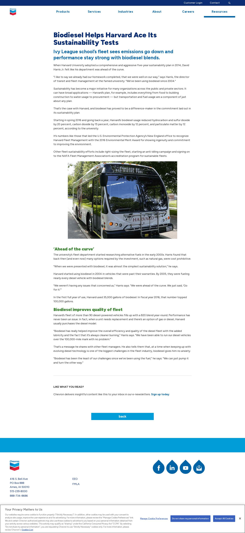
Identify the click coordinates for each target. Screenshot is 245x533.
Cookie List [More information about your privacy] (27, 530)
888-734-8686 (19, 495)
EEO (75, 478)
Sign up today (160, 394)
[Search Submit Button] (229, 3)
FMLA (76, 484)
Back (122, 416)
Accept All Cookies (224, 518)
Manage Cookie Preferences (154, 518)
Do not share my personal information (190, 518)
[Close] (240, 518)
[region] (122, 519)
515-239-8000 (18, 491)
